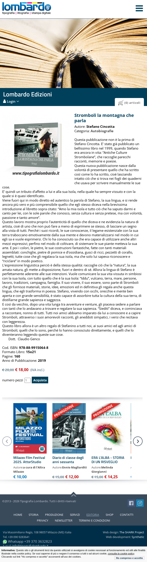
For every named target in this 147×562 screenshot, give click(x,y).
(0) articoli (132, 103)
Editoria (92, 515)
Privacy (42, 520)
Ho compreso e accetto (129, 558)
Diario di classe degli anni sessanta (68, 459)
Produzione (54, 515)
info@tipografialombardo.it (30, 546)
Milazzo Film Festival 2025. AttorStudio (29, 459)
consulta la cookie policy (121, 553)
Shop (109, 515)
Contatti (126, 515)
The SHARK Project (131, 532)
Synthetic (138, 537)
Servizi (75, 515)
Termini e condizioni (94, 520)
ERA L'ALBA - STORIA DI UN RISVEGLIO (107, 459)
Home (18, 515)
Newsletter (63, 520)
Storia (33, 515)
